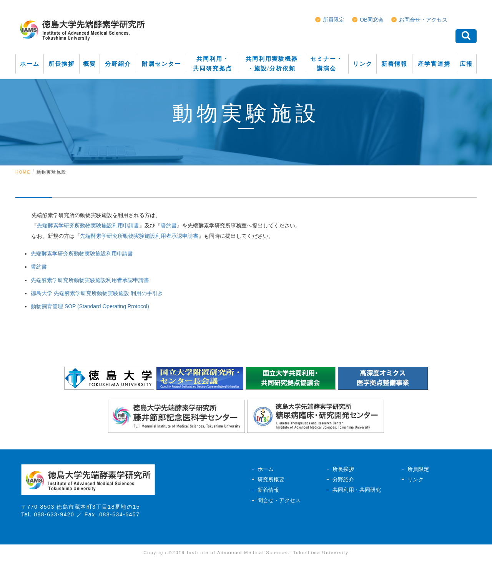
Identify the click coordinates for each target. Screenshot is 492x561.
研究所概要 (271, 479)
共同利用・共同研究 (356, 490)
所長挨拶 (343, 469)
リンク (415, 479)
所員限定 (333, 20)
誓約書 (169, 225)
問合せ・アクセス (279, 500)
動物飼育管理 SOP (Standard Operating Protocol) (90, 306)
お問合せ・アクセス (423, 20)
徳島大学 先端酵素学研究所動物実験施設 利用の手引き (97, 293)
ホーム (266, 469)
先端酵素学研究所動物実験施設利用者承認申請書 (139, 236)
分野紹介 (343, 479)
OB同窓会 (372, 20)
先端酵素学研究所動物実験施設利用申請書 (88, 225)
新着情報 (268, 490)
